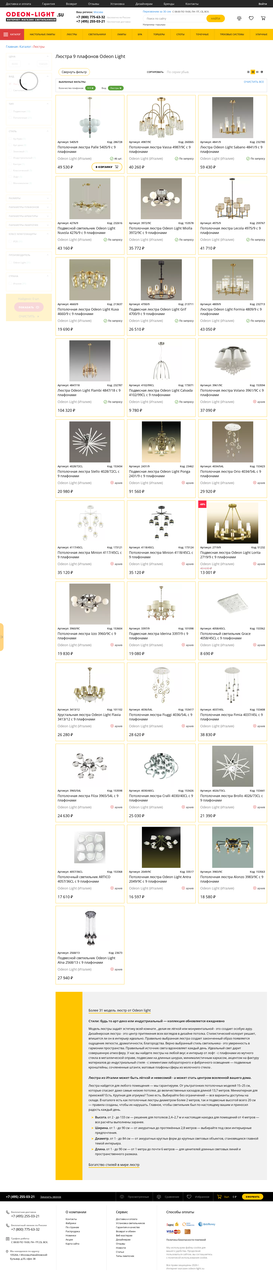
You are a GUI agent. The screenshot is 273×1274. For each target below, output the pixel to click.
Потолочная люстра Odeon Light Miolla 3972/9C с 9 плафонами (160, 230)
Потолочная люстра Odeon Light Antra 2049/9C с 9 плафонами (160, 879)
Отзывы (93, 4)
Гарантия (48, 4)
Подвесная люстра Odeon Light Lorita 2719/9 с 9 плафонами (230, 554)
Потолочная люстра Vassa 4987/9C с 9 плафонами (160, 149)
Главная (12, 47)
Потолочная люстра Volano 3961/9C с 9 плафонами (232, 392)
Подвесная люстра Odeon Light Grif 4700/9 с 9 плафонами (157, 311)
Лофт (17, 176)
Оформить (253, 1196)
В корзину (107, 167)
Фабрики (71, 1223)
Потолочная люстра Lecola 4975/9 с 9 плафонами (230, 230)
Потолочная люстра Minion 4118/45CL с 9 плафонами (161, 554)
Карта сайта (72, 1243)
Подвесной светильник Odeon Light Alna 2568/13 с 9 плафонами (86, 960)
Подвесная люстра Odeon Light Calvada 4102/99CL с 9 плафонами (161, 392)
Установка (117, 4)
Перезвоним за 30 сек (157, 11)
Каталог (12, 34)
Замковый (20, 151)
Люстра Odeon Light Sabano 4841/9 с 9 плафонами (231, 149)
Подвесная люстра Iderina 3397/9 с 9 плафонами (158, 635)
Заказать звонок (50, 1197)
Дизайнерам (144, 4)
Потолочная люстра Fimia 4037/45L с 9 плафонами (231, 716)
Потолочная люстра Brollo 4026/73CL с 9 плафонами (231, 797)
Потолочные (22, 117)
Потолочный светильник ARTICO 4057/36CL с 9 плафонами (84, 879)
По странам (72, 1227)
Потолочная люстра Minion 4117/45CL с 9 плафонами (90, 554)
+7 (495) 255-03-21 (103, 21)
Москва (98, 12)
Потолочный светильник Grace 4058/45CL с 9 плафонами (225, 635)
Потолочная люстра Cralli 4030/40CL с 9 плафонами (161, 797)
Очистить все (254, 82)
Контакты (192, 4)
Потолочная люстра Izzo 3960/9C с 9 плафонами (87, 635)
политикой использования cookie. (188, 1257)
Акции (69, 1239)
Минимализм (22, 183)
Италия (19, 283)
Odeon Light (21, 262)
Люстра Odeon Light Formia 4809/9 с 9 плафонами (231, 311)
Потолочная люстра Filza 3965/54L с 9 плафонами (88, 797)
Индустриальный (24, 157)
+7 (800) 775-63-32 (103, 17)
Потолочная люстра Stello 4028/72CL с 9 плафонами (89, 473)
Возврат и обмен (126, 1231)
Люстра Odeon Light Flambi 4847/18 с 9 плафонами (89, 392)
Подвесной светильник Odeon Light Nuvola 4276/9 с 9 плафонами (86, 230)
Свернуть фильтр (74, 72)
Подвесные (21, 111)
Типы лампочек (125, 1256)
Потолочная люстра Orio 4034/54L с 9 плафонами (230, 473)
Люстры (115, 88)
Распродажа (73, 1231)
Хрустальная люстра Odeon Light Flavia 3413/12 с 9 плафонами (89, 716)
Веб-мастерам (124, 1235)
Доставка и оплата (18, 4)
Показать (29, 307)
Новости (121, 1247)
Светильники (23, 90)
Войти (263, 4)
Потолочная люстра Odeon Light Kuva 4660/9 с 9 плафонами (88, 311)
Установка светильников (130, 1223)
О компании (76, 1212)
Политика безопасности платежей (186, 1239)
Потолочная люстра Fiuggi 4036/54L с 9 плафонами (160, 716)
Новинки (71, 1235)
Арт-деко (19, 145)
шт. (223, 1196)
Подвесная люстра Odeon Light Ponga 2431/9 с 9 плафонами (159, 473)
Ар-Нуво (19, 138)
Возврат (71, 4)
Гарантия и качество (128, 1227)
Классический (22, 170)
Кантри (19, 164)
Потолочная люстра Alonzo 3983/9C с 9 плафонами (231, 879)
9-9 (90, 88)
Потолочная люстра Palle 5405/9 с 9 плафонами (87, 149)
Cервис (122, 1212)
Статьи (120, 1251)
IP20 (17, 241)
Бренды (169, 4)
